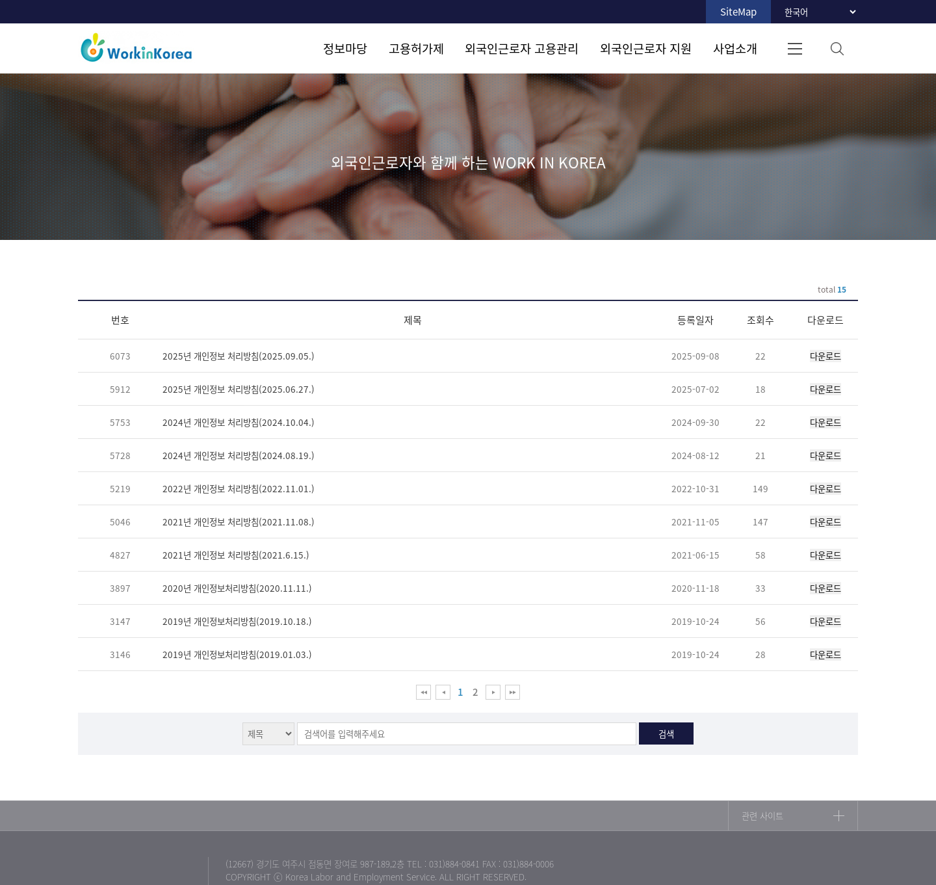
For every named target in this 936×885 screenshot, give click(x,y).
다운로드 (825, 356)
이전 (443, 692)
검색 (837, 48)
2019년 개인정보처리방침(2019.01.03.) (237, 654)
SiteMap (738, 12)
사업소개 (735, 48)
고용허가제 (416, 48)
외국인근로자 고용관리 (521, 48)
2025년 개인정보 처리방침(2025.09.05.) (238, 355)
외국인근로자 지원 (646, 48)
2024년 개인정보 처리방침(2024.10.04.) (238, 422)
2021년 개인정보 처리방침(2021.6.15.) (235, 554)
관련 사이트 (762, 816)
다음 (493, 692)
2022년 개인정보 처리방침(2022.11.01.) (238, 488)
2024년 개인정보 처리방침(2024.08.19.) (238, 455)
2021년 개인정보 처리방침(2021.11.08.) (238, 521)
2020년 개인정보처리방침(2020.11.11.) (237, 587)
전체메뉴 (795, 48)
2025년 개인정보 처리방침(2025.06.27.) (238, 388)
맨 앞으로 (423, 692)
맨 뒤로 (512, 692)
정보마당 (345, 48)
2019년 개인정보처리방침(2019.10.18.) (237, 620)
